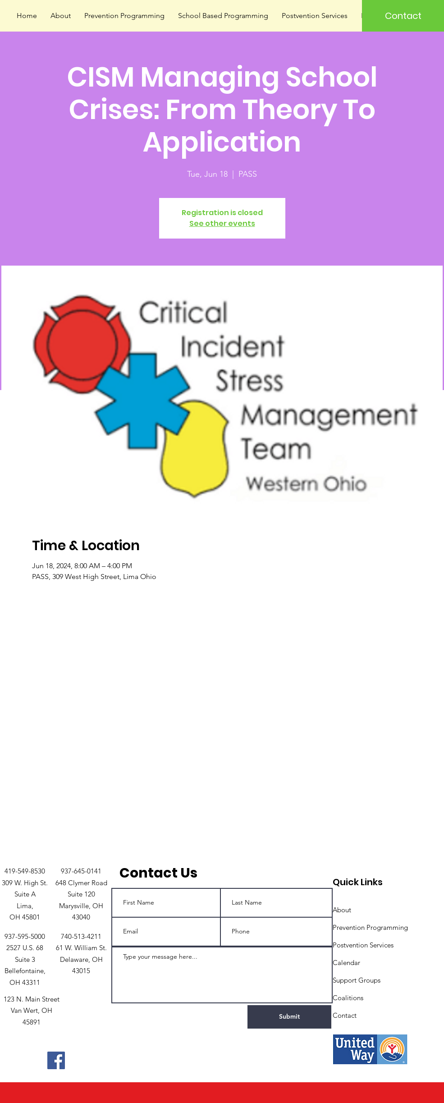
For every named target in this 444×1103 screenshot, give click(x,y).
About (342, 909)
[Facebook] (56, 1060)
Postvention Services (363, 945)
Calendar (346, 962)
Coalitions (348, 997)
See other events (222, 223)
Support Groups (356, 980)
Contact (345, 1015)
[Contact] (403, 16)
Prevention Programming (370, 927)
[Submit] (289, 1017)
